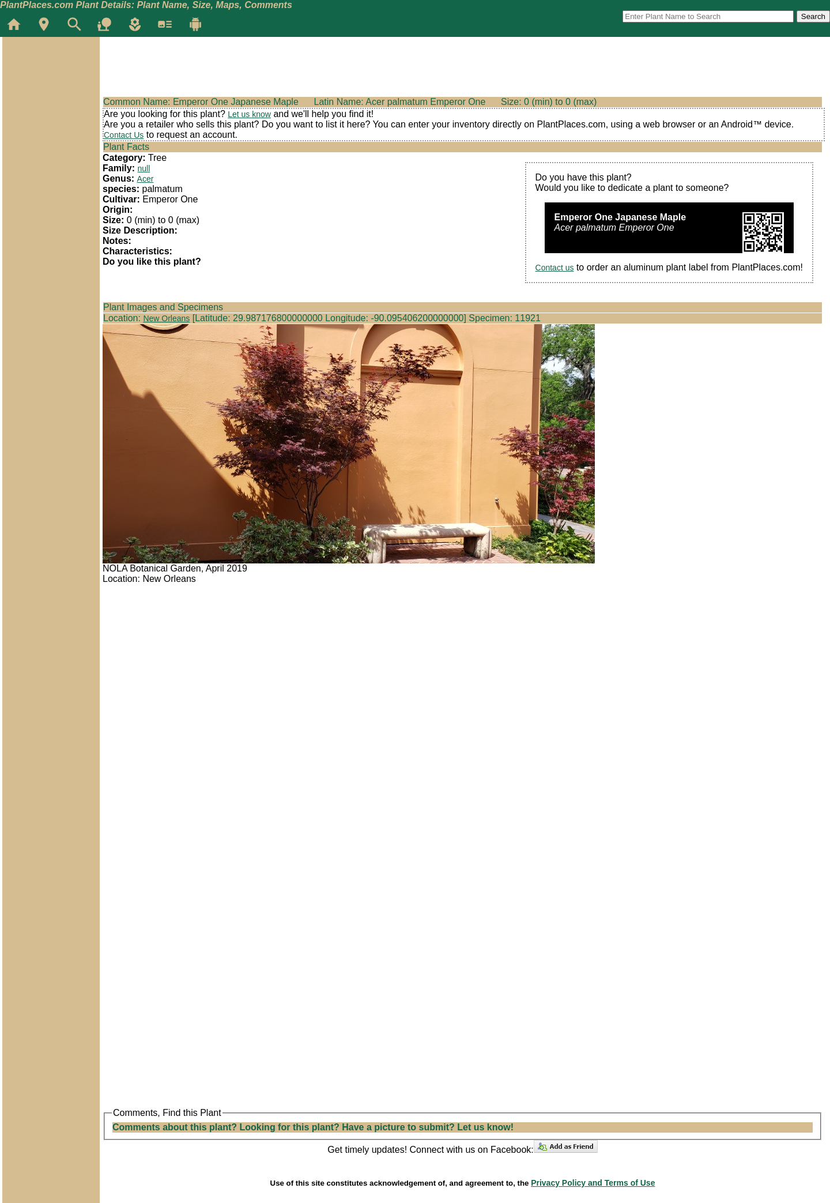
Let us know (249, 114)
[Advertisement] (50, 106)
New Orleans (166, 318)
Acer (145, 178)
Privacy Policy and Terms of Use (593, 1182)
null (143, 168)
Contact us (554, 267)
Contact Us (124, 135)
